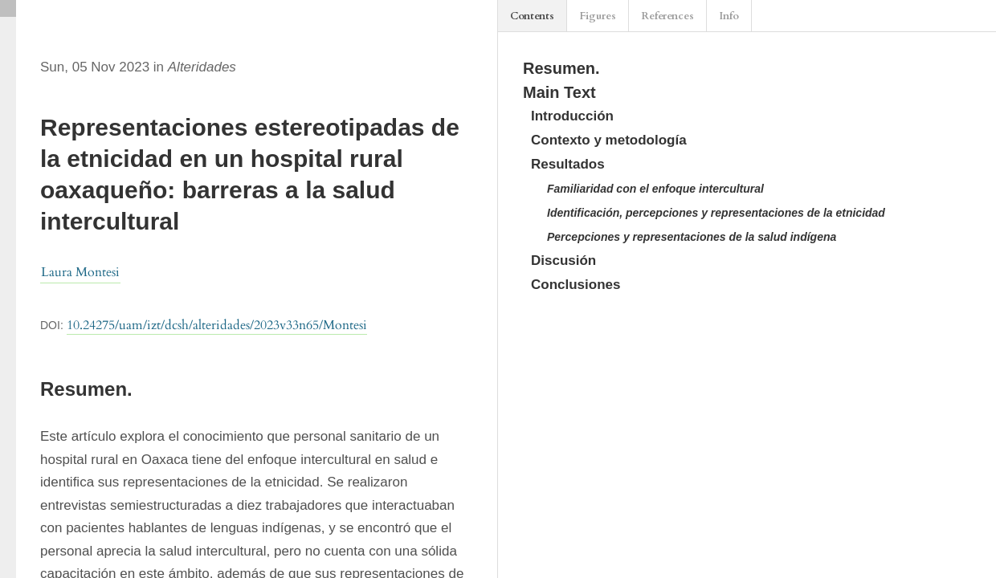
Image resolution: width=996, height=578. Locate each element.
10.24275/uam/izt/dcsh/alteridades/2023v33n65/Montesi (217, 325)
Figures (597, 16)
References (667, 16)
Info (729, 16)
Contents (532, 16)
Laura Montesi (80, 272)
